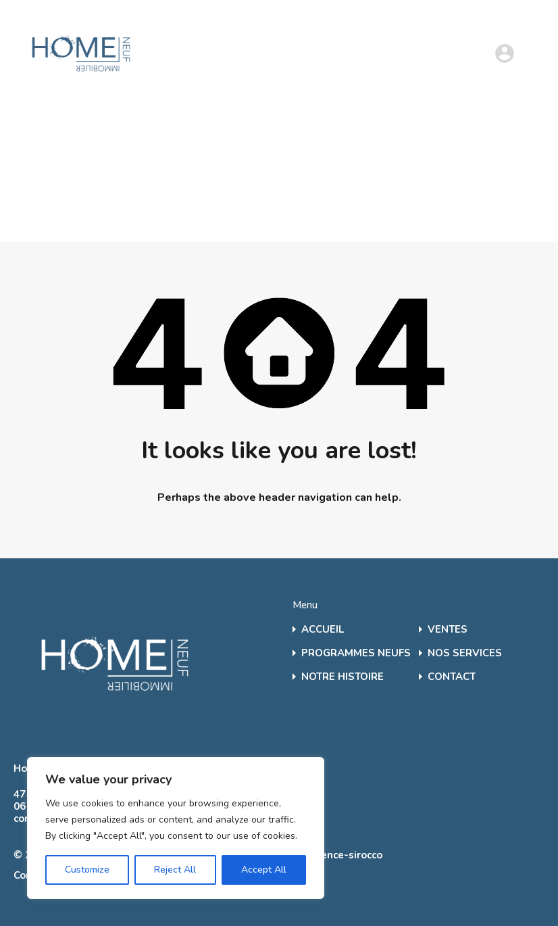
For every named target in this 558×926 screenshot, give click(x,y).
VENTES (447, 630)
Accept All (263, 869)
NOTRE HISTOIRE (342, 677)
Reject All (175, 869)
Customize (87, 869)
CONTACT (452, 677)
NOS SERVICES (465, 653)
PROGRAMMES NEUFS (356, 653)
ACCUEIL (322, 630)
